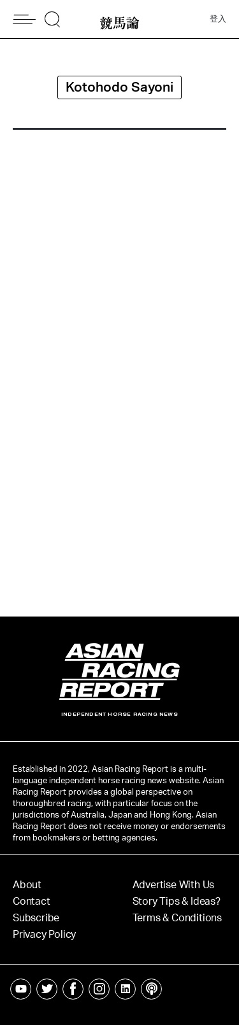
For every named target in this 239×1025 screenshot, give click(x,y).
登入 (218, 19)
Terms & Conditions (177, 918)
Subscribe (36, 918)
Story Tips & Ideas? (177, 901)
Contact (31, 901)
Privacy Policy (44, 935)
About (27, 885)
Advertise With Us (174, 885)
